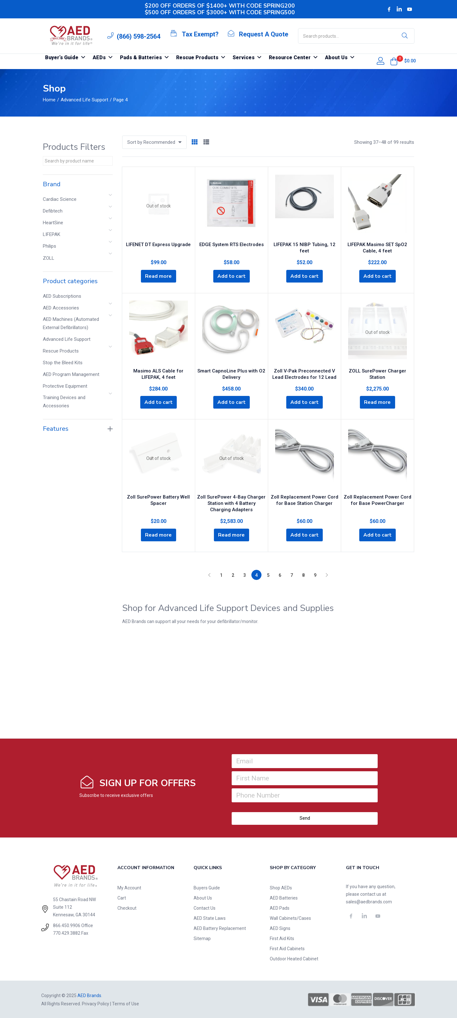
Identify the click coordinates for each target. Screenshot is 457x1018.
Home (49, 100)
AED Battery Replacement (220, 927)
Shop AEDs (281, 887)
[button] (394, 61)
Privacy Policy (95, 1003)
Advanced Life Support (84, 100)
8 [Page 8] (303, 574)
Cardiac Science (59, 199)
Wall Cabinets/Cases (290, 917)
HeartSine (53, 223)
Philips (49, 246)
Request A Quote (263, 34)
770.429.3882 (66, 932)
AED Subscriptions (62, 296)
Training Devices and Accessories (64, 402)
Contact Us (204, 907)
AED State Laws (210, 917)
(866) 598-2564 (138, 36)
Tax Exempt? (200, 34)
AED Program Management (71, 374)
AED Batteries (284, 897)
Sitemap (202, 937)
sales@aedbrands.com (369, 901)
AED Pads (279, 907)
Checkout (126, 907)
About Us (203, 897)
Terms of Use (125, 1003)
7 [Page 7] (291, 574)
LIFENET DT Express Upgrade (158, 243)
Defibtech (53, 211)
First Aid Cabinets (287, 948)
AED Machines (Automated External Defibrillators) (71, 323)
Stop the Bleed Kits (63, 363)
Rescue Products (61, 351)
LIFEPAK (51, 234)
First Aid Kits (282, 937)
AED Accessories (61, 308)
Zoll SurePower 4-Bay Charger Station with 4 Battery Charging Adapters (231, 502)
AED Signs (280, 927)
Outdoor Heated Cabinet (294, 958)
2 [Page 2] (233, 574)
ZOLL (48, 258)
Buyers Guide (207, 887)
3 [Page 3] (244, 574)
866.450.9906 (66, 924)
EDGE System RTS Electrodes (231, 243)
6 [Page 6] (280, 574)
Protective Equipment (65, 386)
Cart (121, 897)
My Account (129, 887)
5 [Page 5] (268, 574)
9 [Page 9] (315, 574)
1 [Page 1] (221, 574)
